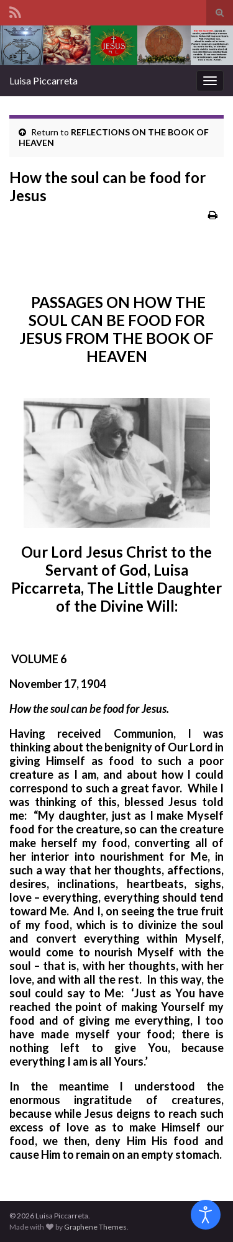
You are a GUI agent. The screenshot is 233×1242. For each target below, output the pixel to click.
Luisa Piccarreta (43, 80)
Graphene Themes (95, 1226)
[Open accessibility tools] (206, 1215)
